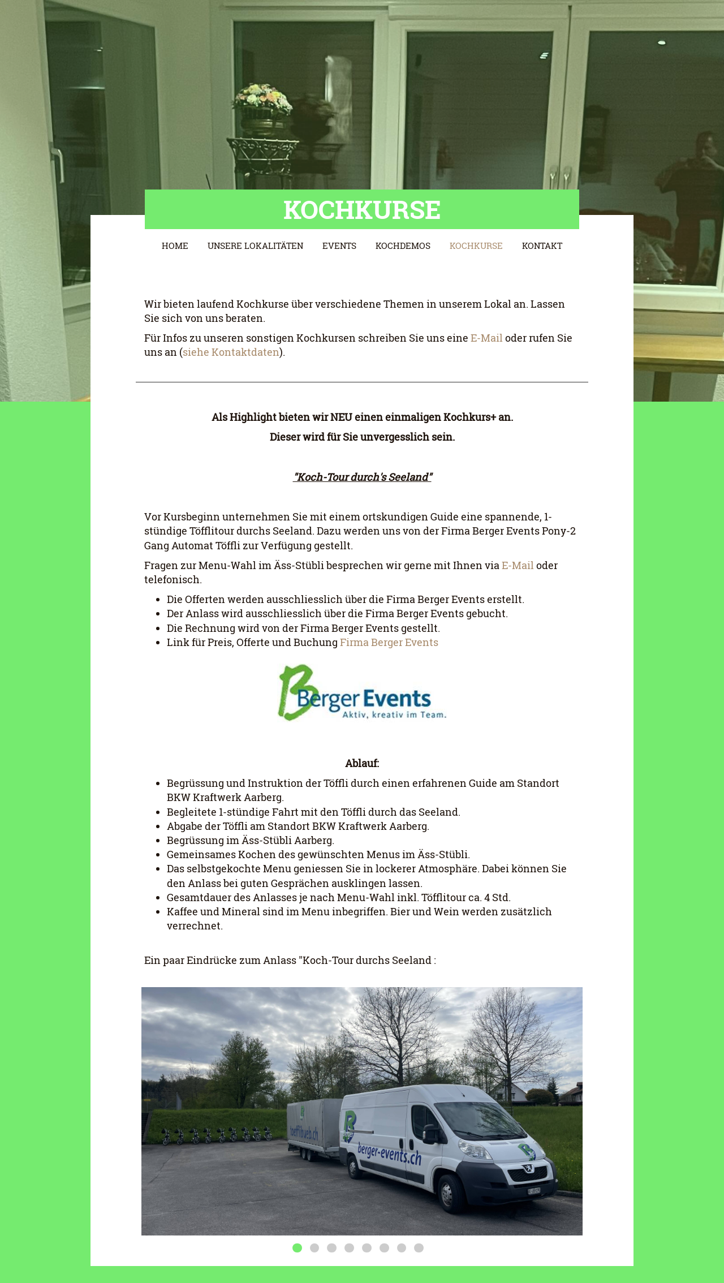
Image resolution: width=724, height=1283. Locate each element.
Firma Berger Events (389, 642)
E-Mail (485, 338)
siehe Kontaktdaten (231, 352)
